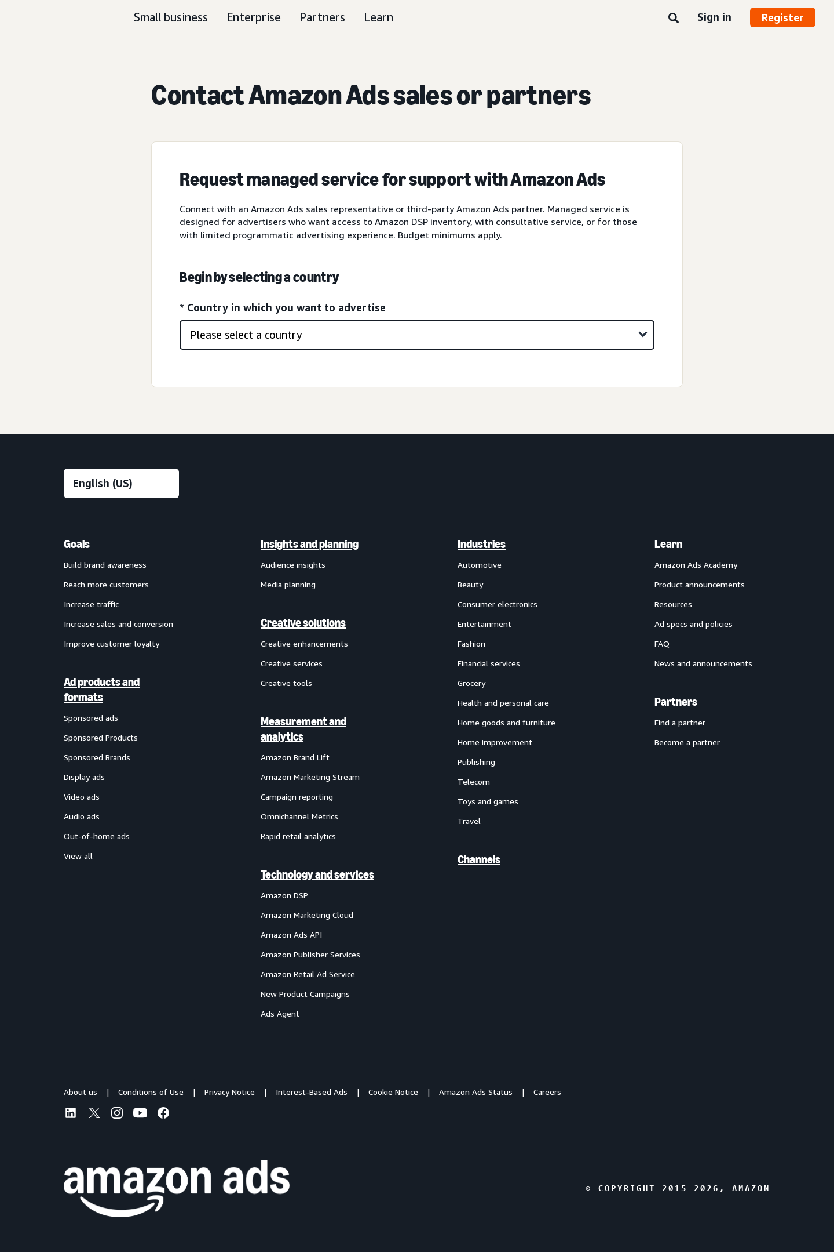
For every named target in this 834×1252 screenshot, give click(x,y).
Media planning (288, 584)
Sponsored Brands (97, 757)
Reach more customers (106, 584)
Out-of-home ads (97, 836)
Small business (171, 17)
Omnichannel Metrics (299, 816)
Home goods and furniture (506, 722)
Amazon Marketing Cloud (307, 915)
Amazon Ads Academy (695, 564)
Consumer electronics (497, 604)
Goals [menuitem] (77, 544)
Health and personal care (503, 702)
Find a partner (679, 722)
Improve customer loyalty (111, 643)
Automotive (480, 564)
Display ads (84, 777)
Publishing (476, 762)
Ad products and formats (102, 689)
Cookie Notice (393, 1092)
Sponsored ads (91, 718)
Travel (469, 821)
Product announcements (699, 584)
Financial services (489, 663)
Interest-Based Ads (312, 1092)
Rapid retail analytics (298, 836)
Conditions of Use (151, 1092)
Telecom (474, 781)
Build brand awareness (105, 564)
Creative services (292, 663)
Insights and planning (310, 544)
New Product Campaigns (305, 994)
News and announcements (703, 663)
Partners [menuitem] (675, 702)
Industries (482, 544)
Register (783, 17)
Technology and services (317, 874)
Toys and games (488, 801)
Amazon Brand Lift (295, 757)
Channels (479, 859)
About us (80, 1092)
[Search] (673, 18)
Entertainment (484, 624)
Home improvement (495, 742)
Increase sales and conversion (118, 624)
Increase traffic (91, 604)
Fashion (471, 643)
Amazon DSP (284, 895)
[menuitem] (122, 778)
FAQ (662, 643)
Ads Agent (280, 1013)
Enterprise (253, 17)
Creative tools (286, 683)
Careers (547, 1092)
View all (78, 856)
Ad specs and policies (693, 624)
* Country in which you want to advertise (283, 307)
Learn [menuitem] (668, 544)
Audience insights (293, 564)
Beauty (470, 584)
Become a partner (687, 742)
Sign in (714, 16)
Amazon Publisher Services (310, 954)
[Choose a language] (121, 483)
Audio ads (82, 816)
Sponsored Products (101, 737)
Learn (378, 17)
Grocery (471, 683)
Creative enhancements (304, 643)
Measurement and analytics (303, 728)
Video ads (82, 796)
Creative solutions (303, 623)
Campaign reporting (297, 796)
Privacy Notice (229, 1092)
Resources (673, 604)
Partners (322, 17)
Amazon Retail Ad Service (308, 974)
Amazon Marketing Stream (310, 777)
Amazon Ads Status (476, 1092)
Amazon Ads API (291, 934)
